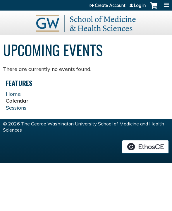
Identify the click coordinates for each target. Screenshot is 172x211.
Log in (140, 6)
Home (13, 94)
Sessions (16, 107)
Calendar (17, 100)
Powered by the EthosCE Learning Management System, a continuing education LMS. (145, 147)
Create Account (110, 6)
